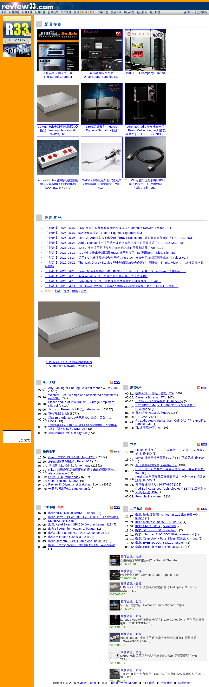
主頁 (3, 12)
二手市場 (103, 12)
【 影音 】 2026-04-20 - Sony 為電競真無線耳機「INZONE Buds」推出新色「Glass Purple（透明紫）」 (115, 271)
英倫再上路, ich (58, 413)
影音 (58, 291)
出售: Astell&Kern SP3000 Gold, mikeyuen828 (79, 524)
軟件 (67, 291)
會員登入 (189, 12)
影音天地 (27, 12)
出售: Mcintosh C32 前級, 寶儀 (69, 537)
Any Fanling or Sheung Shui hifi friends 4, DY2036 (83, 388)
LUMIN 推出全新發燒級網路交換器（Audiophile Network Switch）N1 (69, 363)
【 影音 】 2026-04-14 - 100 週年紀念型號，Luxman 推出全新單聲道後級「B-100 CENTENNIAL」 (111, 286)
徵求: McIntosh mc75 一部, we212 (158, 522)
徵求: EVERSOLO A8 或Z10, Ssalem (160, 542)
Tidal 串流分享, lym (148, 427)
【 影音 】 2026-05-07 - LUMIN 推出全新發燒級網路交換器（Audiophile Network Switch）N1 (108, 228)
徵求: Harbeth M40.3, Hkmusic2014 (159, 546)
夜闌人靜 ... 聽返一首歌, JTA (154, 393)
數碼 (75, 291)
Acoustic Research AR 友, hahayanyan (75, 409)
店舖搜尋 (116, 12)
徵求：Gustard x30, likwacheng (156, 530)
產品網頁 (129, 12)
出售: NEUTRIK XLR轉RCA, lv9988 (72, 513)
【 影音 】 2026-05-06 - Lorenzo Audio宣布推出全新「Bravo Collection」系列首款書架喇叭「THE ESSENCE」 (120, 237)
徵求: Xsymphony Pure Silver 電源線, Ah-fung (166, 538)
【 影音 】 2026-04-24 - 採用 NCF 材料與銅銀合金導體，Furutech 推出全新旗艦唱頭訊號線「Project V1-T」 (118, 257)
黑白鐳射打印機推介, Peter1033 (69, 461)
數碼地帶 (53, 12)
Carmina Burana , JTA (150, 397)
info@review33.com (124, 683)
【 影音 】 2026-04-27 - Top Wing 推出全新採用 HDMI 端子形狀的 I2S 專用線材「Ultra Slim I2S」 (111, 252)
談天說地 (66, 12)
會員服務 (142, 12)
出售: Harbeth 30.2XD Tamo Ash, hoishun (76, 541)
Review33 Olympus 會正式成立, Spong (74, 484)
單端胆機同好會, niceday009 (67, 433)
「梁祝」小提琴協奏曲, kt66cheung (159, 401)
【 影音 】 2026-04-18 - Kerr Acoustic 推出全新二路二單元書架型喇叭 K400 (96, 276)
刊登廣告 (149, 683)
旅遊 (76, 12)
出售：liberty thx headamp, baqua (71, 528)
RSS (117, 382)
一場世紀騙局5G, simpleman (67, 488)
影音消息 (14, 12)
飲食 (92, 12)
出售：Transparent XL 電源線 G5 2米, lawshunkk (81, 545)
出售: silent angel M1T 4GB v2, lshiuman (76, 532)
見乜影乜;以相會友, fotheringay (69, 465)
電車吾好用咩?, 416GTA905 (154, 484)
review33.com (86, 683)
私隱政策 (184, 683)
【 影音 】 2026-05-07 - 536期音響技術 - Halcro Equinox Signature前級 (94, 232)
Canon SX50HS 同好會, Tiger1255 (72, 457)
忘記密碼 (202, 12)
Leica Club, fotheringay (64, 477)
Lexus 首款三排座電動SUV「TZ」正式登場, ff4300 (169, 457)
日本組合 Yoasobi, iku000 (152, 412)
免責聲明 (166, 683)
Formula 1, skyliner (148, 496)
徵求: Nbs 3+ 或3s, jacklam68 (155, 526)
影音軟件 (40, 12)
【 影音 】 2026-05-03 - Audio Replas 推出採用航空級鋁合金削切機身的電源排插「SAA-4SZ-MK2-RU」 (115, 242)
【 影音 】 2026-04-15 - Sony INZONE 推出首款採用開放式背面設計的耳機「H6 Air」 (103, 281)
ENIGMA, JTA (144, 416)
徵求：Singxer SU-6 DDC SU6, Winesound (164, 534)
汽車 (84, 12)
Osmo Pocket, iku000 (63, 480)
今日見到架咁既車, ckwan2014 (156, 465)
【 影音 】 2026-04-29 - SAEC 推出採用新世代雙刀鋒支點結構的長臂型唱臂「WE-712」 (104, 247)
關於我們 (155, 12)
